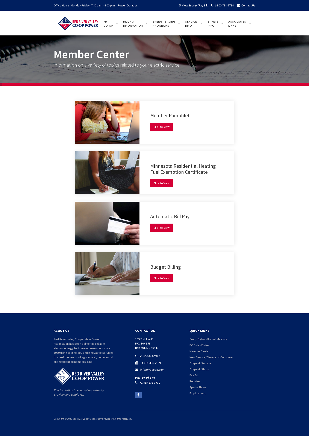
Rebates (194, 381)
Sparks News (197, 387)
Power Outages (128, 5)
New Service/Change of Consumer (211, 357)
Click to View (161, 127)
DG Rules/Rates (199, 345)
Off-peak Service (200, 363)
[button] (111, 23)
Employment (197, 393)
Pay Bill (193, 375)
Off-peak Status (199, 369)
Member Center (199, 351)
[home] (78, 22)
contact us (145, 330)
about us (62, 330)
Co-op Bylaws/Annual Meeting (208, 339)
